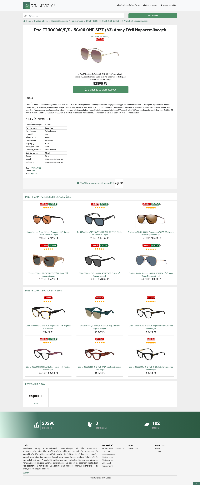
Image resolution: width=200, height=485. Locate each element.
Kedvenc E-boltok (35, 384)
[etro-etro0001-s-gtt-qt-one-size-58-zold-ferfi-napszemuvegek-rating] (100, 301)
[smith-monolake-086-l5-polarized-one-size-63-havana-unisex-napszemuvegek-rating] (151, 207)
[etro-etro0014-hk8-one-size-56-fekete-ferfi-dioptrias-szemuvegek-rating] (48, 342)
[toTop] (196, 483)
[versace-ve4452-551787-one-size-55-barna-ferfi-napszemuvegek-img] (48, 260)
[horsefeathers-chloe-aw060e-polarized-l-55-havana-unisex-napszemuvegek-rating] (48, 207)
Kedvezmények (107, 466)
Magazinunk (133, 448)
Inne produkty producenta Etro (43, 290)
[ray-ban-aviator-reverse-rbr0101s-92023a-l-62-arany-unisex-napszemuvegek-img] (151, 260)
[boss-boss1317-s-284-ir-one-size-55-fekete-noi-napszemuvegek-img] (100, 260)
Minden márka (107, 457)
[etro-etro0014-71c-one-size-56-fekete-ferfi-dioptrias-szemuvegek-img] (151, 313)
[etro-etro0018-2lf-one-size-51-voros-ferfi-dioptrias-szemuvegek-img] (100, 354)
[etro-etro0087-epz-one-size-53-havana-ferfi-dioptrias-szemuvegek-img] (48, 313)
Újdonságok (106, 463)
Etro (33, 171)
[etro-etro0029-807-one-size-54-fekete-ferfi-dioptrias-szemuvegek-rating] (151, 342)
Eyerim (34, 173)
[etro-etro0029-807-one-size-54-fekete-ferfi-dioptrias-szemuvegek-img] (151, 354)
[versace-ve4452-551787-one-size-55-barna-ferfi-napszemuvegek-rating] (48, 249)
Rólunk (157, 448)
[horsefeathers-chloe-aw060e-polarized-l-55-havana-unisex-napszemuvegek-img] (48, 219)
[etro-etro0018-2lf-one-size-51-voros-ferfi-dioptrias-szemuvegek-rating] (100, 342)
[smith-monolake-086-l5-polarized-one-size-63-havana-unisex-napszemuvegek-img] (151, 219)
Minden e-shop (107, 460)
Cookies (158, 451)
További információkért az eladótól (100, 183)
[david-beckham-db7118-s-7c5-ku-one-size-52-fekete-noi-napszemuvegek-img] (100, 219)
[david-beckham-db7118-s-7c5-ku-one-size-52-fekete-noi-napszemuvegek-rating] (100, 207)
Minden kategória (168, 5)
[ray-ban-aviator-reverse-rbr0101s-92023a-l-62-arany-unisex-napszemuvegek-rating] (151, 249)
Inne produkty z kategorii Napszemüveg (48, 196)
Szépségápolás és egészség (128, 5)
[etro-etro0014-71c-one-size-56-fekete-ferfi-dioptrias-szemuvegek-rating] (151, 301)
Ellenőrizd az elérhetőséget (100, 90)
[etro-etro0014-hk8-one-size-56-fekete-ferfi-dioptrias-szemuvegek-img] (48, 354)
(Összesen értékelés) (100, 36)
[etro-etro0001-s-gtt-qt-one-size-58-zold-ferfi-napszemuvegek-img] (100, 313)
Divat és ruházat (150, 5)
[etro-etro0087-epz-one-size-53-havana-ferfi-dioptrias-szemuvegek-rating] (48, 301)
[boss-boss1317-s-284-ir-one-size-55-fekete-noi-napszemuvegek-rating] (100, 249)
